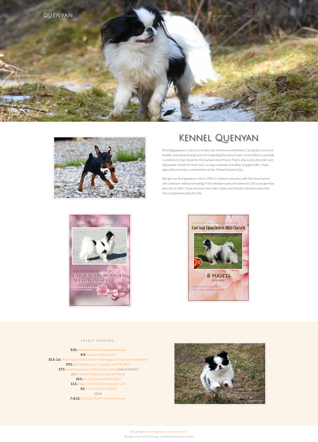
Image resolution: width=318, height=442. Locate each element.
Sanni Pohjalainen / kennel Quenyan (166, 431)
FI (268, 16)
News (150, 16)
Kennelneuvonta (77, 369)
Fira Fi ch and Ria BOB (101, 388)
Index (131, 16)
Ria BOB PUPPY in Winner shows (103, 398)
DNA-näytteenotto (103, 369)
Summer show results (101, 354)
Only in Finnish (220, 16)
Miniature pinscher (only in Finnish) (101, 374)
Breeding (191, 16)
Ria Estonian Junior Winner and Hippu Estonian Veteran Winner (104, 359)
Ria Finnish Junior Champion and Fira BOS (101, 364)
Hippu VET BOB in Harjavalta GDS (102, 384)
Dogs (169, 16)
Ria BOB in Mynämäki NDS (102, 379)
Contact (249, 16)
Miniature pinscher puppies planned (101, 350)
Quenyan (58, 15)
